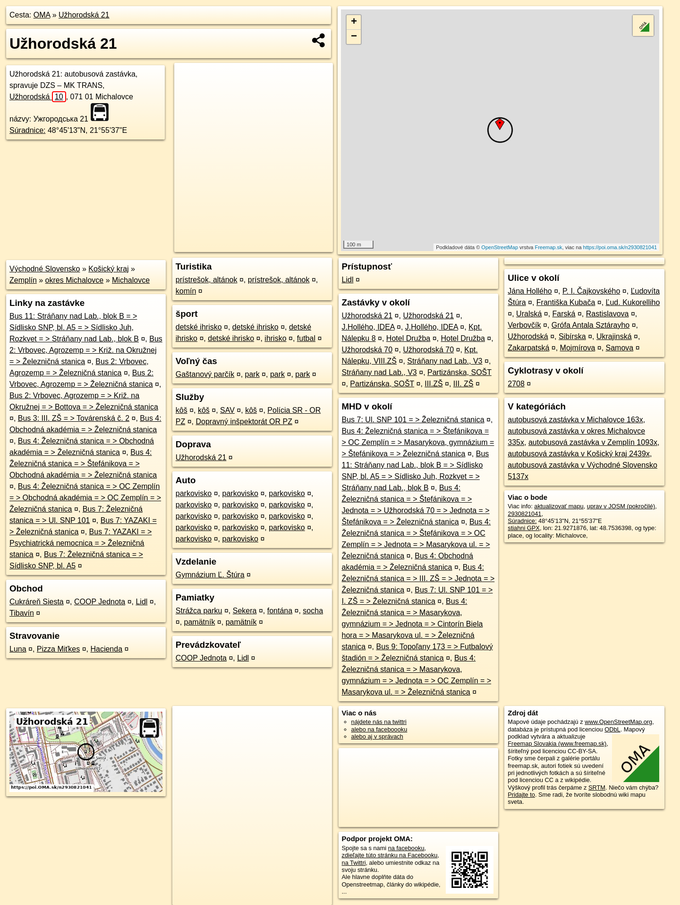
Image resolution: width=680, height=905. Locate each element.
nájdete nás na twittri (379, 721)
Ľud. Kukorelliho (633, 302)
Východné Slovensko (44, 269)
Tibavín (21, 613)
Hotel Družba (408, 338)
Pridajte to (521, 794)
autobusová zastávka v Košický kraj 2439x (579, 454)
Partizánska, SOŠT (459, 372)
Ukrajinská (614, 336)
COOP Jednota (99, 602)
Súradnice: (27, 130)
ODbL (612, 729)
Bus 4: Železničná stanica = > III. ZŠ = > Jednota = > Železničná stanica (418, 578)
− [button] (354, 37)
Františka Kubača (565, 302)
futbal (306, 338)
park (252, 374)
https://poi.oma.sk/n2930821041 (620, 247)
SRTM (596, 787)
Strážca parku (199, 611)
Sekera (245, 611)
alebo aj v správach (377, 736)
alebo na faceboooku (379, 729)
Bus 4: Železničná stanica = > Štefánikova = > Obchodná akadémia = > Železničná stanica (83, 463)
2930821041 (524, 513)
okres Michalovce (74, 280)
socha (313, 611)
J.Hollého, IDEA (368, 327)
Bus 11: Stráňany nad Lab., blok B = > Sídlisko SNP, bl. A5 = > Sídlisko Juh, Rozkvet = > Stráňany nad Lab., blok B (74, 327)
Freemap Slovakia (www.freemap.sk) (557, 743)
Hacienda (106, 649)
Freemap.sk (548, 247)
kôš (181, 410)
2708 (516, 384)
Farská (564, 314)
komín (186, 291)
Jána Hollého (530, 291)
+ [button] (354, 22)
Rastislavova (607, 314)
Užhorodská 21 (84, 15)
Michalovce (131, 280)
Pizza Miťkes (58, 649)
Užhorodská (37, 96)
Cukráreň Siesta (36, 602)
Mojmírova (577, 348)
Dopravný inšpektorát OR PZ (244, 422)
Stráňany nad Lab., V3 (444, 361)
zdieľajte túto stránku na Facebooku (390, 855)
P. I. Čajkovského (591, 291)
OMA (42, 15)
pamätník (199, 622)
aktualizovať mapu (558, 506)
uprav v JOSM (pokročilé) (621, 506)
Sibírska (572, 336)
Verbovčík (524, 325)
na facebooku (406, 848)
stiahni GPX (524, 527)
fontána (279, 611)
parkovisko (194, 493)
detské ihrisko (199, 327)
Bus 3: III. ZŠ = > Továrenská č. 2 (73, 418)
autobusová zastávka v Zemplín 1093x (592, 442)
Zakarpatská (528, 348)
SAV (227, 410)
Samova (620, 348)
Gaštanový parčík (205, 374)
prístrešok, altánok (207, 280)
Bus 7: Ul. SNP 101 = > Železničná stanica (413, 420)
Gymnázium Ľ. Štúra (210, 575)
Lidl (141, 602)
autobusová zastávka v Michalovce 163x (575, 420)
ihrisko (275, 338)
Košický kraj (108, 269)
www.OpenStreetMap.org (618, 721)
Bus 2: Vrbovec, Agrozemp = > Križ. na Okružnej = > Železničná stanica (85, 350)
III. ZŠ (463, 384)
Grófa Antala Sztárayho (590, 325)
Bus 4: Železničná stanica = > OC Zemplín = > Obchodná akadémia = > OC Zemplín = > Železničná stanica (85, 497)
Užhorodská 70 (367, 350)
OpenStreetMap (499, 247)
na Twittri (354, 862)
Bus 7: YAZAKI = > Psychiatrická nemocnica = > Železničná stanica (80, 543)
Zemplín (23, 280)
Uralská (529, 314)
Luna (17, 649)
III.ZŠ (433, 384)
